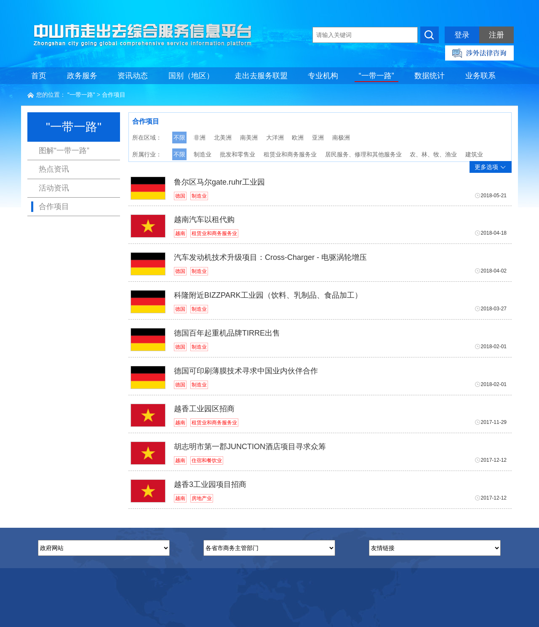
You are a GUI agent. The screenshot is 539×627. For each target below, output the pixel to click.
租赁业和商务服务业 (290, 154)
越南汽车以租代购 (204, 219)
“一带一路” (376, 75)
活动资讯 (54, 188)
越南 (180, 233)
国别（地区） (191, 75)
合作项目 (113, 94)
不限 (179, 137)
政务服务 (82, 75)
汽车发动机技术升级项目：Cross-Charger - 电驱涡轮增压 (270, 257)
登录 (462, 35)
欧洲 (298, 137)
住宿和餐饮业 (207, 460)
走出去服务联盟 (261, 75)
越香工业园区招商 (204, 409)
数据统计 (429, 75)
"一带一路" (81, 94)
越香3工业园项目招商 (210, 484)
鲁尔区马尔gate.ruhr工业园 (219, 182)
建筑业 (474, 154)
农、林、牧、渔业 (433, 154)
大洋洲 (275, 137)
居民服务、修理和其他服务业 (363, 154)
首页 (38, 75)
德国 (180, 196)
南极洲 (341, 137)
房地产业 (202, 498)
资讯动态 (132, 75)
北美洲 (223, 137)
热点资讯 (54, 169)
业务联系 (480, 75)
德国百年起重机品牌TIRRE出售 (227, 333)
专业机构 (323, 75)
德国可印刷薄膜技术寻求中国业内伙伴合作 (246, 371)
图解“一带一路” (64, 150)
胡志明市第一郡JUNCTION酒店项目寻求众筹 (250, 446)
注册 (496, 35)
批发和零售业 (237, 154)
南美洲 (249, 137)
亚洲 (318, 137)
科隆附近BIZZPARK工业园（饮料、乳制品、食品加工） (268, 295)
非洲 (199, 137)
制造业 (202, 154)
